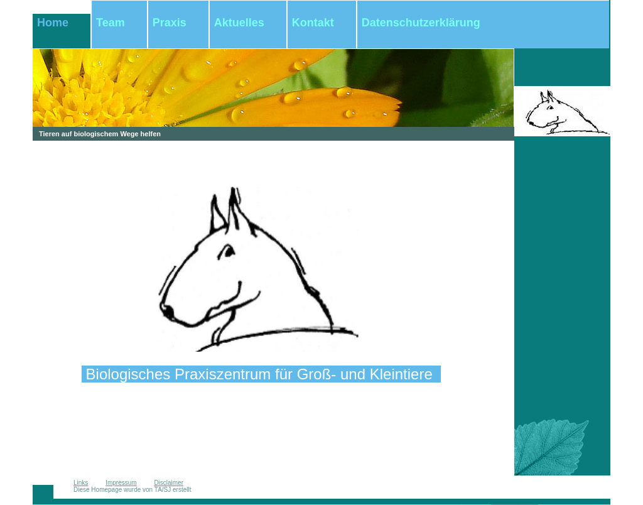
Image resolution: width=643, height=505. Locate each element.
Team (110, 22)
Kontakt (313, 22)
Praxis (169, 22)
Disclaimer (168, 482)
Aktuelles (239, 22)
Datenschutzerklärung (421, 22)
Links (80, 482)
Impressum (120, 482)
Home (52, 22)
